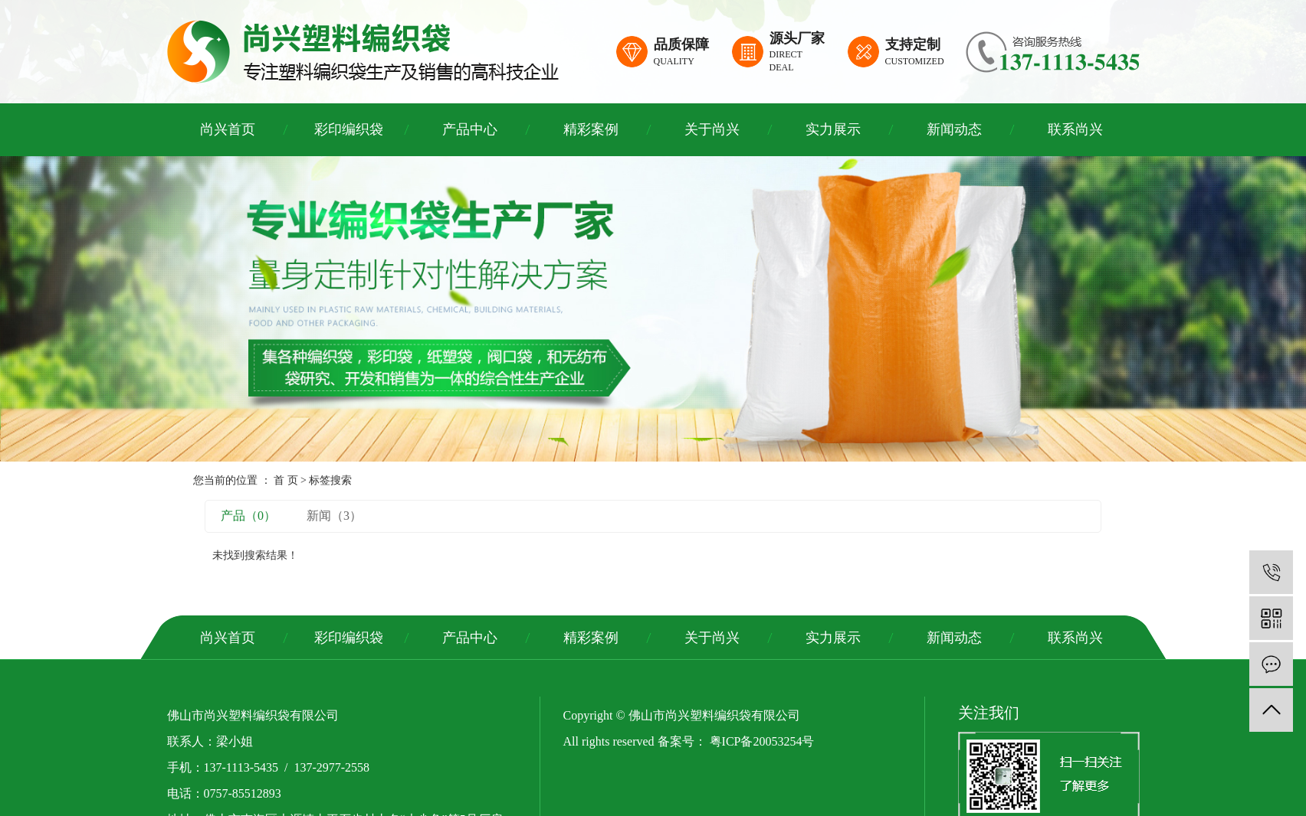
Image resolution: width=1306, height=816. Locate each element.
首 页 (286, 480)
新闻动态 (954, 129)
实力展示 (833, 129)
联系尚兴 (1075, 129)
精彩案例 (591, 129)
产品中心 (469, 129)
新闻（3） (334, 515)
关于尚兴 (712, 129)
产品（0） (248, 515)
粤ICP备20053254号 (762, 741)
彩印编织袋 (348, 129)
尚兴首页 (227, 129)
